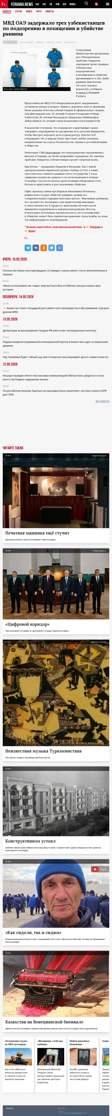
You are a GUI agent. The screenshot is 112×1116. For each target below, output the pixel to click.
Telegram (95, 227)
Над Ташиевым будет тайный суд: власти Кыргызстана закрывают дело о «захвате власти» (56, 357)
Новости (7, 11)
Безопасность (70, 42)
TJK (51, 4)
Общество (50, 42)
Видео (30, 11)
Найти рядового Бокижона (79, 1042)
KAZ (37, 4)
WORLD (73, 4)
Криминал (40, 42)
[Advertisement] (56, 425)
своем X (83, 92)
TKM (58, 4)
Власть (59, 42)
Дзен (31, 231)
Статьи (19, 11)
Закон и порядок (27, 42)
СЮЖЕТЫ (51, 11)
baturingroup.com (76, 1113)
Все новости (102, 402)
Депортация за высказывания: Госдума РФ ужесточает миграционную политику (49, 330)
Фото (40, 11)
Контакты (9, 1108)
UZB (65, 4)
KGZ (44, 4)
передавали (52, 152)
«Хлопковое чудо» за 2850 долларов (16, 1042)
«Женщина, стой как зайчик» (50, 1042)
